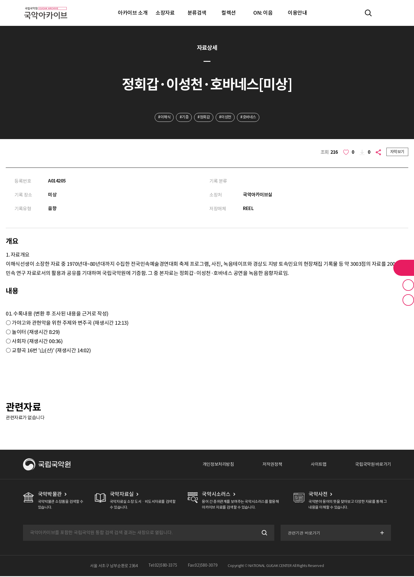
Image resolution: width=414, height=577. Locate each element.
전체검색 (368, 13)
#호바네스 (250, 117)
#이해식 (161, 117)
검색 (262, 533)
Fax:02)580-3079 (203, 566)
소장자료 (165, 12)
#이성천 (226, 117)
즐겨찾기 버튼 (408, 285)
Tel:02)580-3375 (162, 566)
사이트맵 (315, 465)
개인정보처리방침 (212, 465)
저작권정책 (267, 465)
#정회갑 (203, 117)
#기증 (182, 117)
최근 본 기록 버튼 (408, 300)
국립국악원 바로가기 (371, 465)
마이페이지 (385, 13)
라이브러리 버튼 (403, 268)
